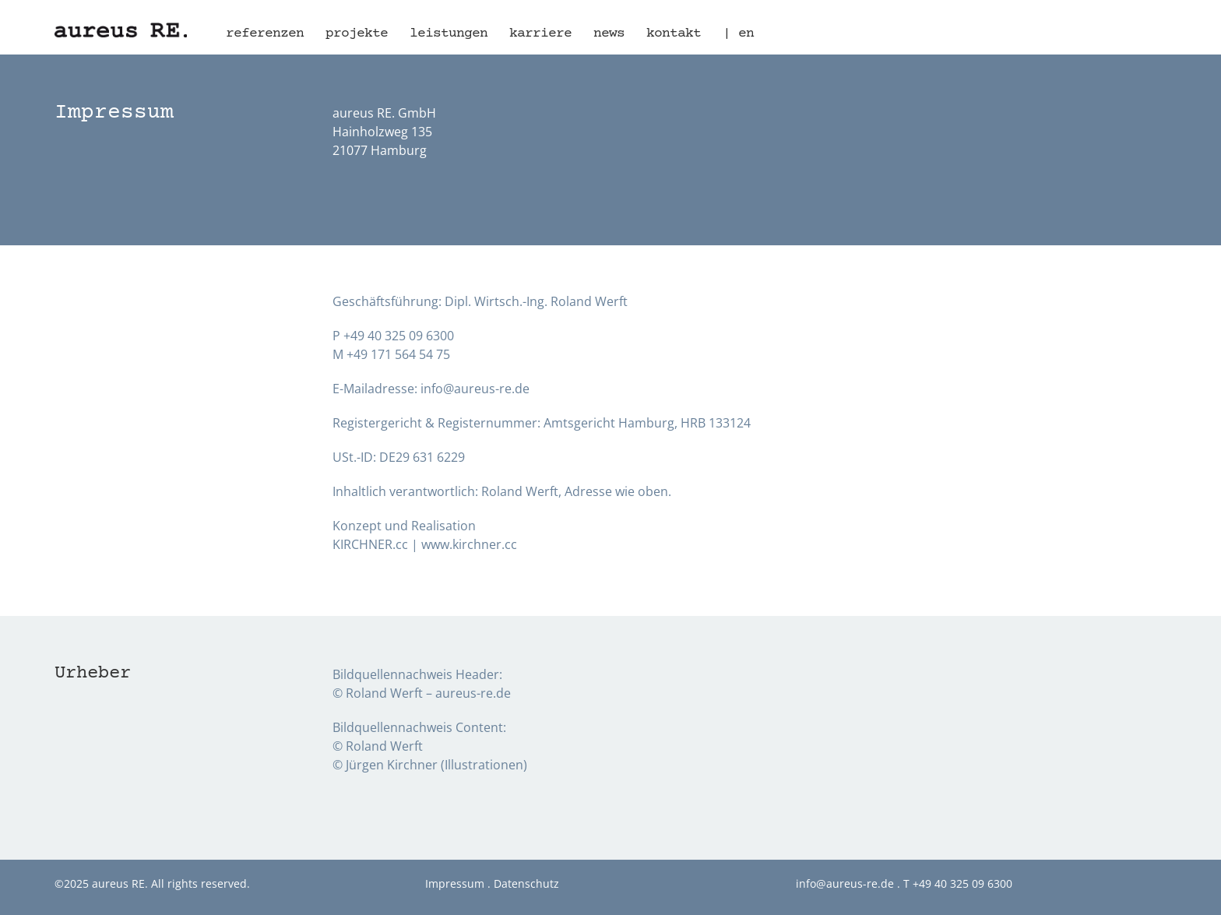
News (609, 33)
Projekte (356, 33)
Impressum (454, 883)
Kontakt (673, 33)
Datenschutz (526, 883)
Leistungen (448, 33)
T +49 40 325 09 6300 (957, 883)
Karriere (540, 33)
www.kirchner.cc (469, 544)
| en (738, 33)
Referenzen (265, 33)
